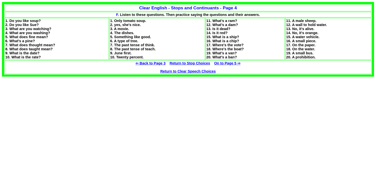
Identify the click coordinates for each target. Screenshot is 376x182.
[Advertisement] (44, 112)
